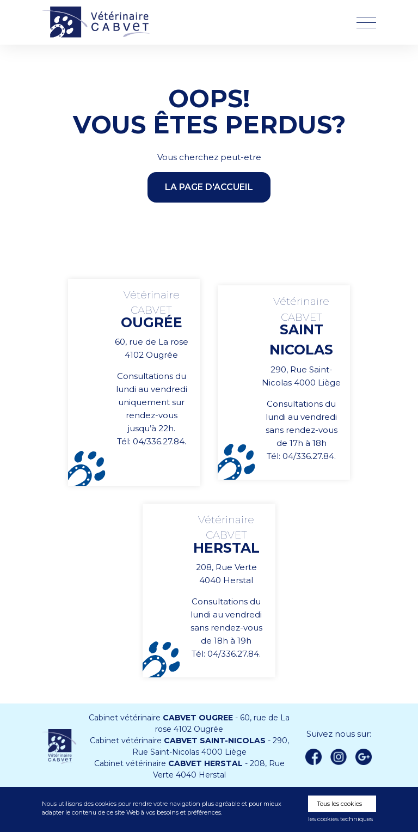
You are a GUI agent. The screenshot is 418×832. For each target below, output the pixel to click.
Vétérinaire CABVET (99, 22)
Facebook (313, 757)
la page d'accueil (209, 187)
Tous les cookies (339, 803)
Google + (366, 757)
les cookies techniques (340, 819)
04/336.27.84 (159, 441)
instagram (338, 757)
